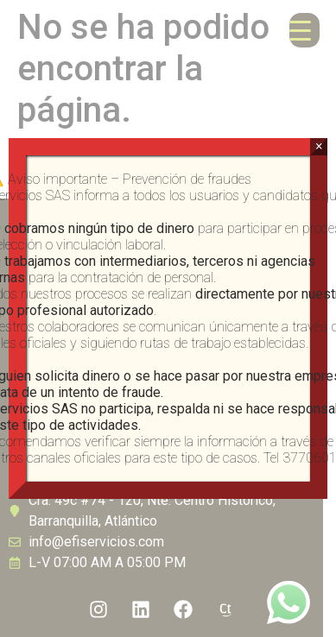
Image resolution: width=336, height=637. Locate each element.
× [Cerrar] (319, 146)
